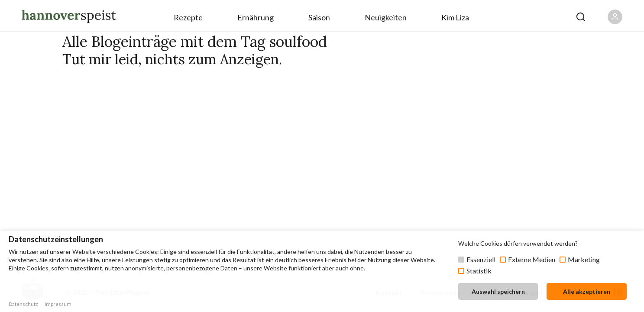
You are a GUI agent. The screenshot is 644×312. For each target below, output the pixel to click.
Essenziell (480, 259)
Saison (319, 17)
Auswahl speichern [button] (498, 291)
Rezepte (188, 17)
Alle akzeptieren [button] (586, 291)
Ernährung (255, 17)
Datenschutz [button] (23, 304)
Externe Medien (531, 259)
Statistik (479, 270)
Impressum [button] (58, 304)
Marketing (584, 259)
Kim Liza (455, 17)
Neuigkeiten (386, 17)
